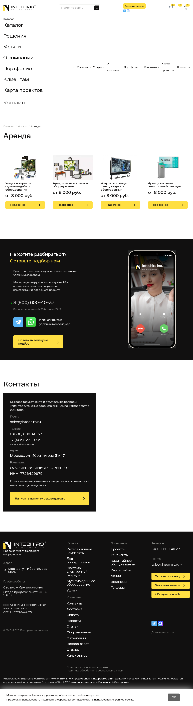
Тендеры (118, 587)
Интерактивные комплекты (79, 551)
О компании (18, 57)
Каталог (8, 19)
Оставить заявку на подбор (33, 341)
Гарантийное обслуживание (123, 562)
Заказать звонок (134, 6)
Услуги (12, 46)
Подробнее (17, 204)
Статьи (73, 626)
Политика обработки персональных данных (95, 670)
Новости (74, 621)
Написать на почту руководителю (40, 498)
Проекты (118, 549)
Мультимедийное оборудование (81, 582)
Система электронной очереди (77, 571)
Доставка (75, 609)
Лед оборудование (78, 560)
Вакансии (119, 581)
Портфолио (17, 68)
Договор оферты (162, 632)
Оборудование (79, 632)
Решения (14, 36)
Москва (14, 568)
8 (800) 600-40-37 (33, 302)
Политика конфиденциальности (87, 667)
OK (174, 697)
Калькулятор (77, 655)
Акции (116, 576)
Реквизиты (119, 555)
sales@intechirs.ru (25, 422)
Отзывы (73, 649)
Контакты (15, 102)
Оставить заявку (167, 576)
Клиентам (16, 79)
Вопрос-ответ (78, 644)
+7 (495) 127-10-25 (25, 440)
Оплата (73, 615)
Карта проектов (23, 90)
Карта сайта (121, 570)
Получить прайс (169, 594)
